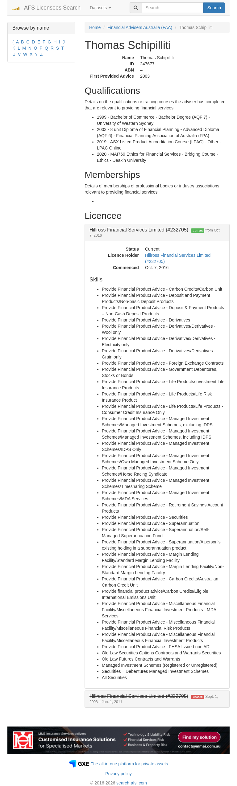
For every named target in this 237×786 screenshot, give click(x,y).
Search (214, 7)
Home (95, 27)
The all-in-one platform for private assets (129, 763)
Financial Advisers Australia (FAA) (139, 27)
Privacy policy (118, 773)
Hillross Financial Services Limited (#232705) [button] (155, 232)
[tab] (157, 232)
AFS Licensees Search (52, 8)
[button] (153, 699)
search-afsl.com (131, 782)
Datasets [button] (100, 7)
